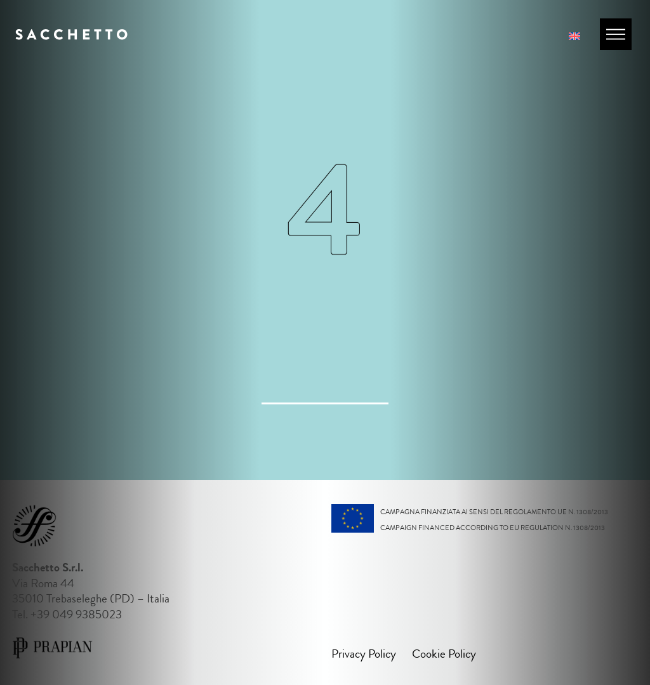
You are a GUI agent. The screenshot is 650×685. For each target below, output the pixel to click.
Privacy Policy (363, 654)
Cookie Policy (444, 654)
